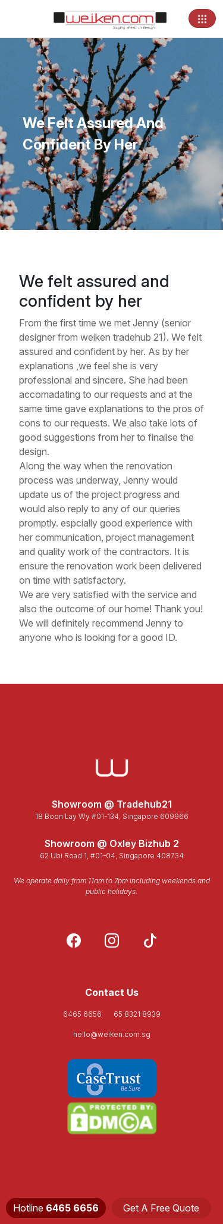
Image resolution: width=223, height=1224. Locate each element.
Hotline (56, 1208)
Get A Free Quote (161, 1208)
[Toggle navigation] (202, 18)
